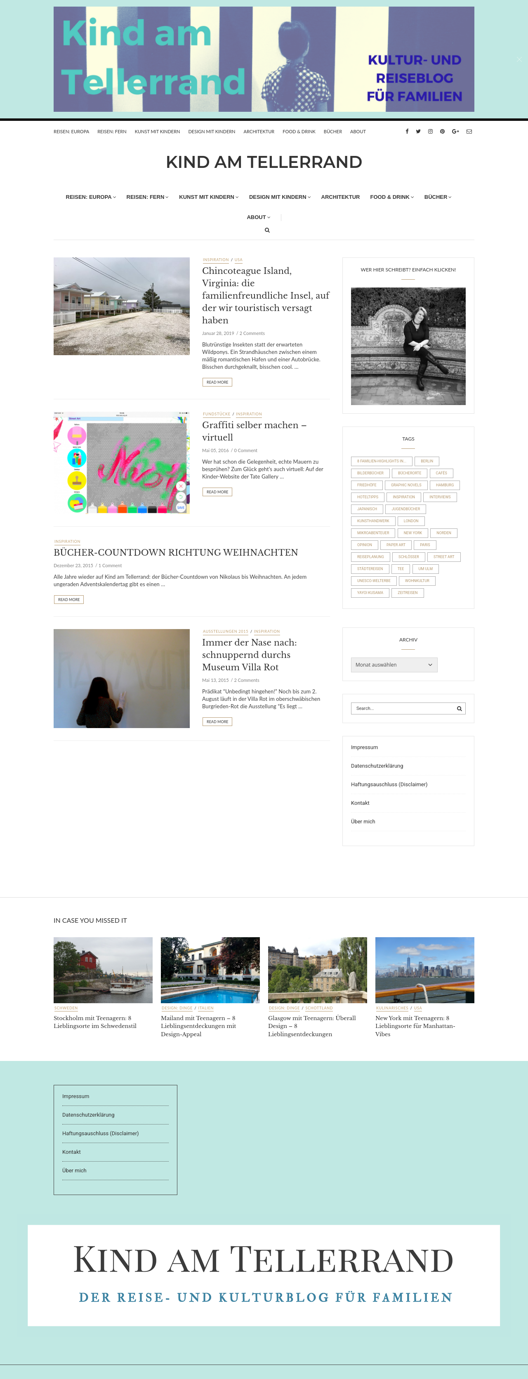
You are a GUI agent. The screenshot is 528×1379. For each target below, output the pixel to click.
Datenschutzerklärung (377, 766)
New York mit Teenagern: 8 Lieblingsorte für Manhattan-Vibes (415, 1026)
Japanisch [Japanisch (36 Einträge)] (367, 509)
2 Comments (252, 333)
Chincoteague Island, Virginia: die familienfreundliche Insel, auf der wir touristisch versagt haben (265, 295)
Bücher (333, 131)
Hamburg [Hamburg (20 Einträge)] (445, 485)
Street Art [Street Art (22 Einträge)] (444, 557)
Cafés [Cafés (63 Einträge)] (441, 473)
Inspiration (216, 259)
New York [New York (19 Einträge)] (413, 533)
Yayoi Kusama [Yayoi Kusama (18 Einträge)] (370, 593)
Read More (217, 382)
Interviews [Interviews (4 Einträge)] (439, 497)
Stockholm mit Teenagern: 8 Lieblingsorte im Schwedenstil (95, 1022)
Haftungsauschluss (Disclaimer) (389, 784)
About (358, 131)
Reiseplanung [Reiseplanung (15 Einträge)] (370, 557)
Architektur (259, 131)
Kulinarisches (392, 1008)
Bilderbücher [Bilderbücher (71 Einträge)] (370, 473)
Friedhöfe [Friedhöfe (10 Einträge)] (367, 485)
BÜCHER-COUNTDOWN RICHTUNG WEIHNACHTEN (176, 553)
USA (239, 259)
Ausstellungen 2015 (225, 631)
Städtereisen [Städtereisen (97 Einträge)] (370, 569)
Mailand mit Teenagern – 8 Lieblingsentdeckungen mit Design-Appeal (198, 1026)
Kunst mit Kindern (157, 131)
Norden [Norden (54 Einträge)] (443, 533)
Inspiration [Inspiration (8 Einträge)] (404, 497)
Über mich (363, 821)
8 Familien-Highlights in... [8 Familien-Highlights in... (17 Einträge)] (381, 461)
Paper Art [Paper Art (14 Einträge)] (396, 545)
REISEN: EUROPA (71, 131)
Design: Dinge (177, 1008)
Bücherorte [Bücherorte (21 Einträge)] (409, 473)
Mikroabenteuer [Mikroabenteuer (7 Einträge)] (373, 533)
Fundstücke (217, 414)
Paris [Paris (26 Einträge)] (425, 545)
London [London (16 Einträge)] (411, 521)
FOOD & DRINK (299, 131)
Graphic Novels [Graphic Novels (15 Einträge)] (406, 485)
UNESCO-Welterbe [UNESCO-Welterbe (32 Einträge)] (374, 581)
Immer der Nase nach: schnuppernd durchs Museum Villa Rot (249, 655)
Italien (206, 1008)
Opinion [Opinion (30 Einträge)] (364, 545)
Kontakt (360, 803)
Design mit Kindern (211, 131)
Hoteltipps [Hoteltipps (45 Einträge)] (367, 497)
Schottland (319, 1008)
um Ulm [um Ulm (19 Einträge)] (426, 569)
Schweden (66, 1008)
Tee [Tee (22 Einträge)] (401, 569)
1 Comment (110, 565)
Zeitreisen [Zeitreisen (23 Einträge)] (407, 593)
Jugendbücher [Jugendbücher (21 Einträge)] (405, 509)
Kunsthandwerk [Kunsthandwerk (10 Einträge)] (373, 521)
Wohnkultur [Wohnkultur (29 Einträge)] (417, 581)
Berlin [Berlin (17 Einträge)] (427, 461)
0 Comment (245, 450)
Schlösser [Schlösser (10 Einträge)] (408, 557)
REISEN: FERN (111, 131)
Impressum (364, 747)
